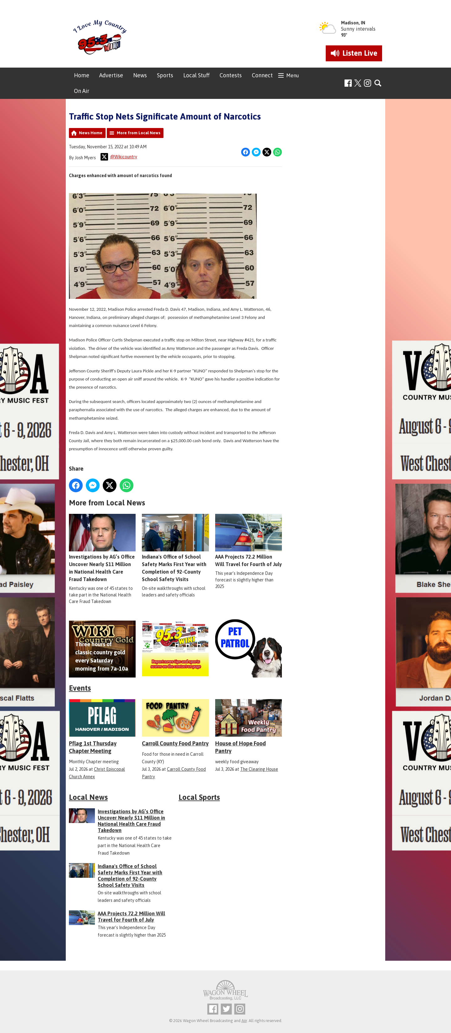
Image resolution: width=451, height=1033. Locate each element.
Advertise (111, 75)
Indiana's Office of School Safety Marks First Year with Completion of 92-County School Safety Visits (175, 548)
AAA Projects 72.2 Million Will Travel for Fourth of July (248, 540)
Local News (88, 797)
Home (81, 75)
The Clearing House (259, 769)
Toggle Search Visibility (378, 83)
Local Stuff (196, 75)
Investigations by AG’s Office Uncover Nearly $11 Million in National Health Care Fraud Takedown (102, 548)
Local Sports (199, 797)
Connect (262, 75)
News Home (90, 132)
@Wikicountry (119, 157)
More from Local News (138, 132)
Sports (165, 75)
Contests (231, 75)
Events (80, 688)
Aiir (244, 1020)
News (140, 75)
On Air (81, 91)
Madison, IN (353, 22)
